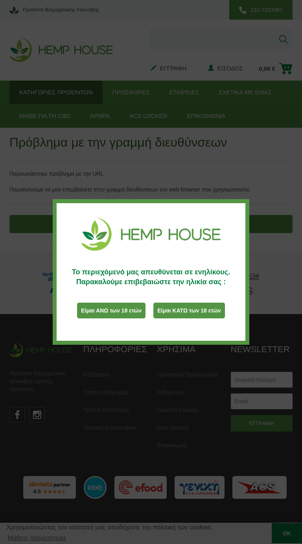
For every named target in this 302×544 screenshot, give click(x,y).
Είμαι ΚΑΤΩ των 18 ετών (189, 310)
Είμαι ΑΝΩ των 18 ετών (111, 310)
